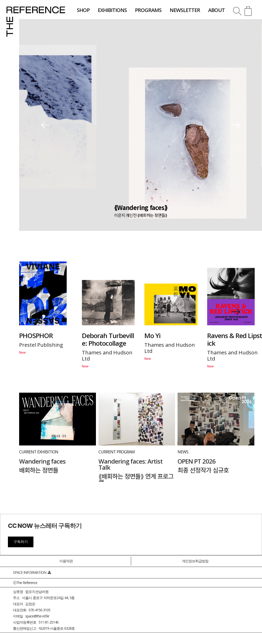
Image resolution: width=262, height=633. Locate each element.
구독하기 (21, 542)
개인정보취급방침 (195, 560)
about (216, 10)
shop (83, 10)
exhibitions (112, 10)
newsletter (185, 10)
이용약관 (66, 560)
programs (148, 10)
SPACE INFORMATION (32, 572)
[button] (45, 125)
